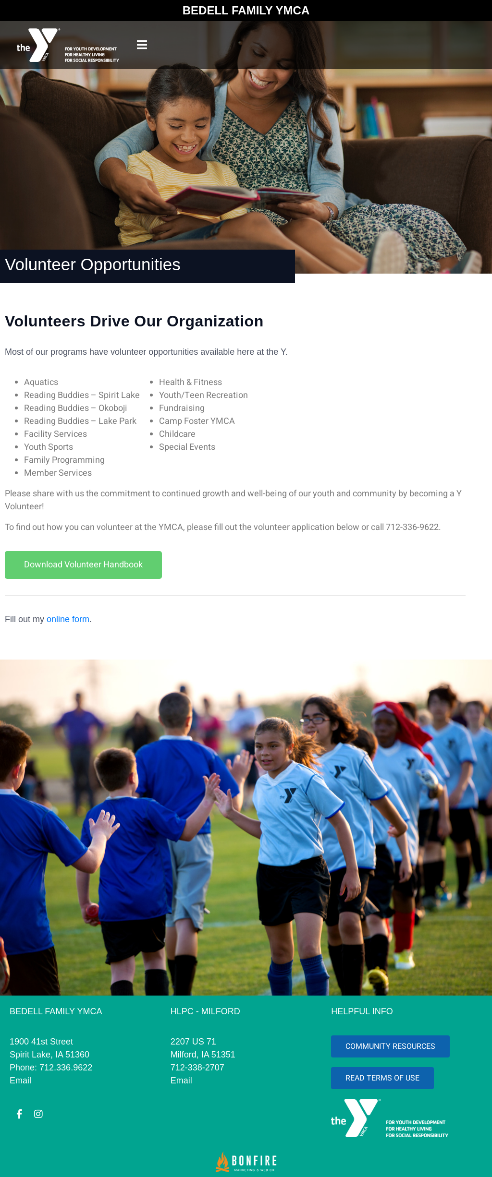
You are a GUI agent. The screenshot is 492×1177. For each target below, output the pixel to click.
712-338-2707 (197, 1067)
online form (68, 619)
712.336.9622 (65, 1067)
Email (20, 1080)
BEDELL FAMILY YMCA (246, 10)
